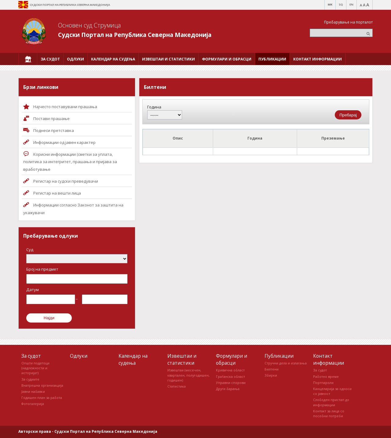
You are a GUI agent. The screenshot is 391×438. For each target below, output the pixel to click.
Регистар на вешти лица (57, 193)
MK (330, 4)
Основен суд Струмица (89, 25)
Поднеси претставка (53, 130)
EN (351, 4)
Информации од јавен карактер (64, 142)
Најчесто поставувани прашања (65, 106)
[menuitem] (27, 59)
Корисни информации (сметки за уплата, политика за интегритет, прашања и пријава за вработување (70, 161)
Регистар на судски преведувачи (65, 181)
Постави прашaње (51, 118)
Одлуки (78, 355)
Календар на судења (133, 359)
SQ (341, 4)
